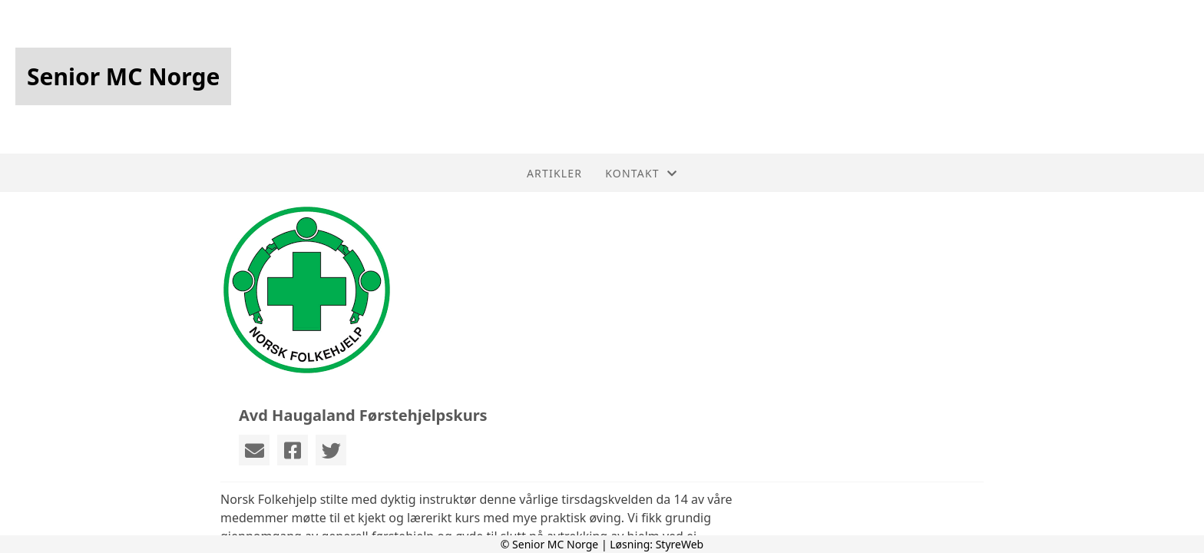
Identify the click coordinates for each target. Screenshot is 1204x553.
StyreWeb (680, 544)
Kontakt (641, 173)
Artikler (554, 173)
